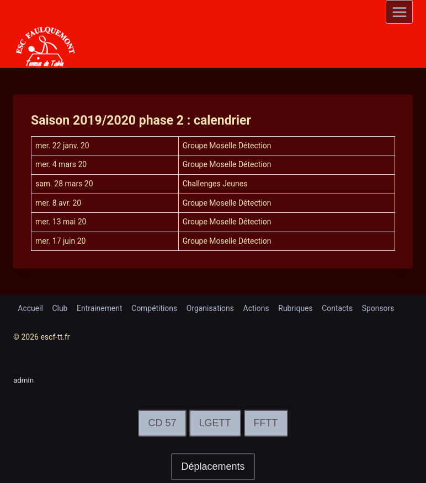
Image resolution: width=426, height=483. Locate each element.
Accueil (30, 308)
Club (60, 308)
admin (24, 379)
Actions (257, 308)
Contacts (339, 308)
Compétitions (155, 308)
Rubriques (297, 308)
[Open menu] (399, 12)
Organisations (212, 308)
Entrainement (100, 308)
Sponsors (380, 308)
